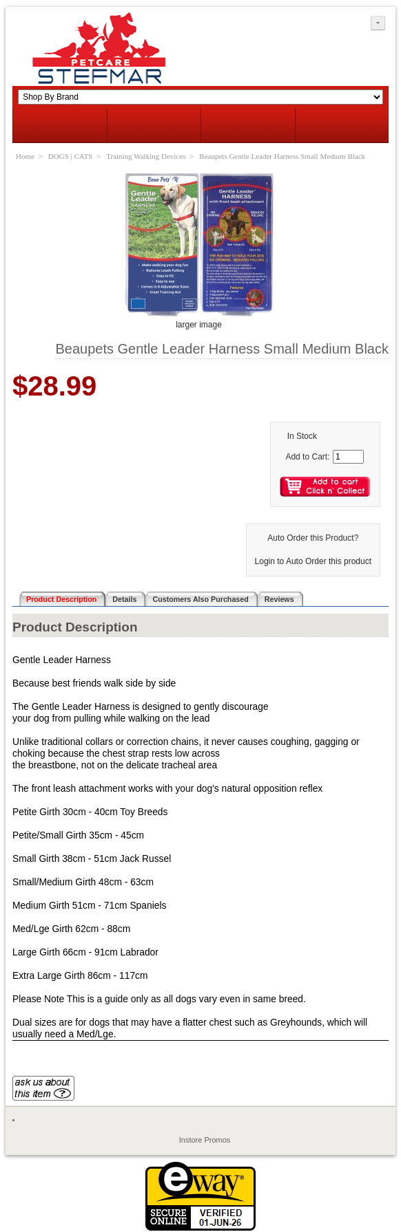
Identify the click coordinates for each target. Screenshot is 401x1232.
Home (25, 156)
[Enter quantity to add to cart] (348, 457)
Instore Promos (205, 1140)
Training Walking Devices (145, 156)
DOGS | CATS (70, 156)
